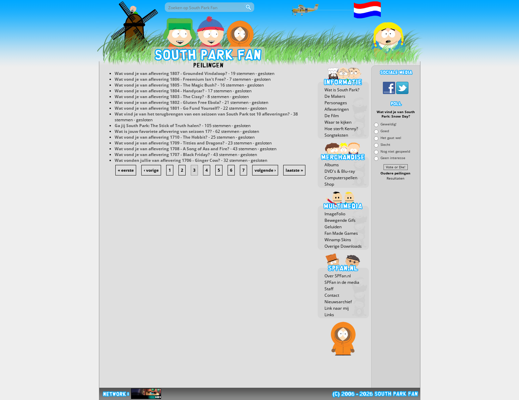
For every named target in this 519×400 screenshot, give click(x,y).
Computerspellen (341, 178)
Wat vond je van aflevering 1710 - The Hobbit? (161, 137)
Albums (332, 165)
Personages (336, 103)
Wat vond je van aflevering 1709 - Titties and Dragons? (170, 143)
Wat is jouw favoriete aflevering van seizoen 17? (163, 131)
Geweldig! (388, 124)
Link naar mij (337, 308)
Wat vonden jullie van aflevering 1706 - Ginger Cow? (167, 160)
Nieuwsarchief (338, 302)
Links (329, 315)
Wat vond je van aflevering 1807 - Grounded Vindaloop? (171, 73)
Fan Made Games (341, 233)
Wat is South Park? (342, 90)
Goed (384, 131)
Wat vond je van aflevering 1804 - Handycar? (159, 91)
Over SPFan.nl (338, 276)
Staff (329, 289)
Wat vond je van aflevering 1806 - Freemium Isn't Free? (170, 79)
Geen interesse (392, 158)
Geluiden (333, 227)
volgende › (265, 170)
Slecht (385, 144)
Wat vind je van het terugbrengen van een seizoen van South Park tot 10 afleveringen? (202, 114)
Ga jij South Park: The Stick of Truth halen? (158, 125)
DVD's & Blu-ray (340, 171)
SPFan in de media (342, 282)
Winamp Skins (338, 240)
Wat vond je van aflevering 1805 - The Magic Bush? (166, 85)
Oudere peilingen (395, 173)
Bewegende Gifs (340, 220)
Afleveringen (337, 109)
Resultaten (395, 178)
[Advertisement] (395, 284)
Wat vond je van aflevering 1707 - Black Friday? (162, 154)
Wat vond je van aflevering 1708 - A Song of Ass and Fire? (172, 149)
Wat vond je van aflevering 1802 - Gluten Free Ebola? (168, 102)
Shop (329, 184)
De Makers (335, 96)
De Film (332, 116)
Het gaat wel (390, 137)
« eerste (126, 170)
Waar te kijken (338, 122)
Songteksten (336, 135)
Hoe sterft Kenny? (341, 129)
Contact (332, 295)
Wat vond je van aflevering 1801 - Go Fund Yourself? (167, 108)
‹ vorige (151, 170)
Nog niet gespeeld (395, 151)
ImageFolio (335, 214)
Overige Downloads (343, 246)
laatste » (294, 170)
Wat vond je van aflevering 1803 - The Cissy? (159, 96)
